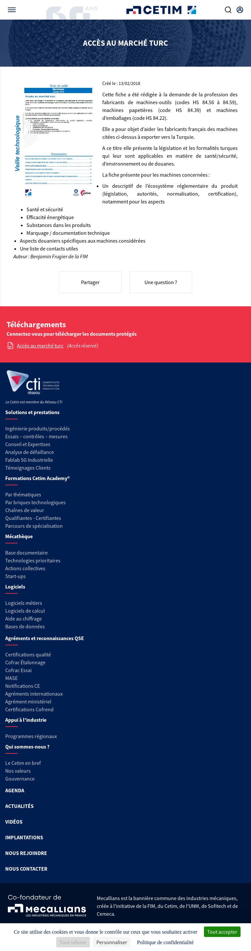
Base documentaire (26, 552)
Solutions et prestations (32, 412)
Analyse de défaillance (29, 452)
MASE (11, 678)
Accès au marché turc (40, 345)
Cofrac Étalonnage (25, 662)
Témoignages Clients (28, 467)
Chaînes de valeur (24, 510)
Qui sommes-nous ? (27, 746)
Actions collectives (25, 568)
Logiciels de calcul (25, 610)
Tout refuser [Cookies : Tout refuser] (73, 942)
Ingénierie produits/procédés (37, 428)
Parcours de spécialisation (34, 526)
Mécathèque (19, 536)
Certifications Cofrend (29, 709)
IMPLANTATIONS (24, 837)
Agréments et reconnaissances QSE (44, 638)
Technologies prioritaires (32, 560)
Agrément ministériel (28, 701)
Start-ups (15, 576)
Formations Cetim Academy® (37, 478)
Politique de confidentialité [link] (165, 942)
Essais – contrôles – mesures (36, 436)
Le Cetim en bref (23, 763)
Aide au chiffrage (23, 618)
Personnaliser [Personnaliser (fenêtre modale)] (111, 942)
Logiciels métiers (23, 603)
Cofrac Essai (18, 670)
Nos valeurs (18, 770)
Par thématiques (23, 494)
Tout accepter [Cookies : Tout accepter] (222, 931)
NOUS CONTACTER (26, 868)
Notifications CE (22, 686)
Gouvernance (20, 778)
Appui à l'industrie (25, 720)
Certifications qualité (28, 654)
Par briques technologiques (35, 502)
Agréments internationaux (34, 693)
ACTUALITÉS (19, 806)
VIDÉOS (14, 821)
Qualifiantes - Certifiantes (33, 518)
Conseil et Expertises (27, 444)
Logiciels (15, 586)
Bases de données (25, 626)
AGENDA (14, 790)
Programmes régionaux (31, 736)
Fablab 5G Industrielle (29, 460)
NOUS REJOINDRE (26, 853)
